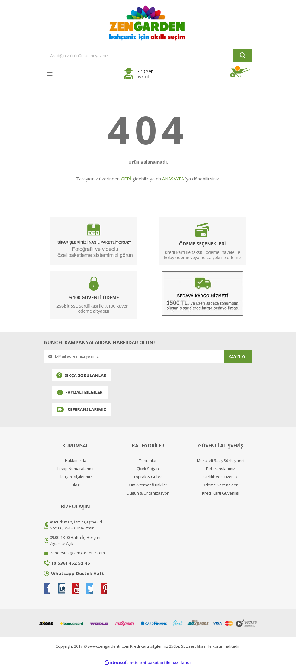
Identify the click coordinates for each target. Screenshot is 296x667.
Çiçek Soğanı (148, 468)
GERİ (126, 178)
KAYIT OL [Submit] (238, 356)
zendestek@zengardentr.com (77, 552)
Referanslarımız (220, 468)
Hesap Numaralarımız (75, 468)
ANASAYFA (173, 178)
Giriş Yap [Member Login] (144, 71)
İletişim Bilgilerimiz (75, 477)
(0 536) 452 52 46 (71, 563)
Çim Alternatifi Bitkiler (148, 485)
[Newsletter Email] (134, 356)
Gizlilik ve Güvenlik (220, 477)
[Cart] (241, 73)
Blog (75, 485)
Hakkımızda (75, 460)
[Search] (148, 55)
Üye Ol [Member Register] (142, 77)
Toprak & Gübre (148, 477)
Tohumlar (148, 460)
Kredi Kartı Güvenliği (220, 493)
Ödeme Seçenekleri (220, 485)
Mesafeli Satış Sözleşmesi (220, 460)
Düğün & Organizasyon (148, 493)
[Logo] (148, 23)
